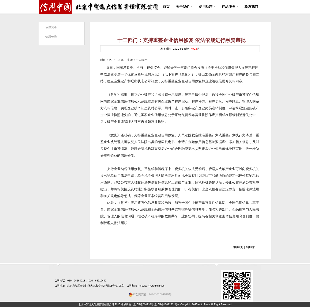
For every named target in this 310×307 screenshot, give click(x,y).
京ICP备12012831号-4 (167, 304)
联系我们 (251, 6)
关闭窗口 (251, 247)
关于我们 (184, 6)
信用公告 (51, 36)
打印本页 (238, 247)
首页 (166, 6)
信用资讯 (51, 27)
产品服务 (230, 6)
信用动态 (207, 6)
